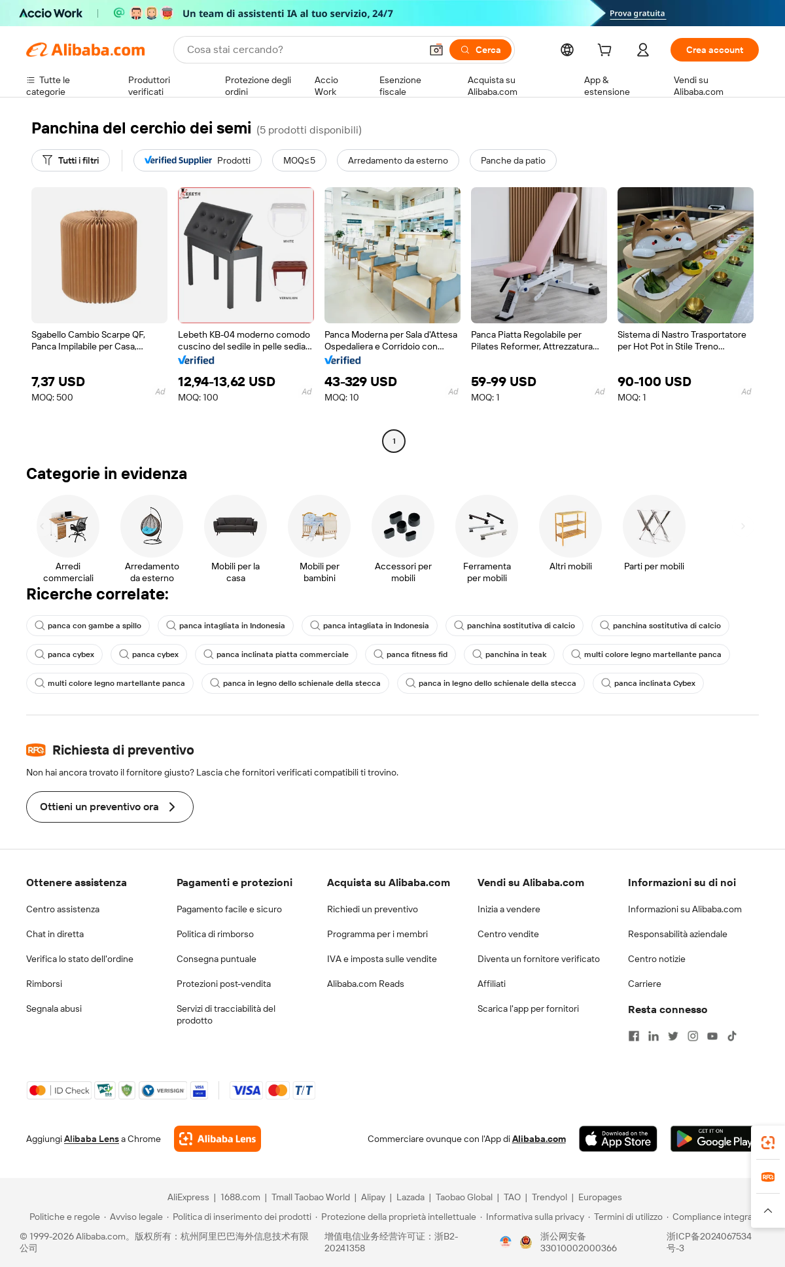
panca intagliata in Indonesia (225, 625)
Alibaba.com (539, 1138)
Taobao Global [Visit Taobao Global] (464, 1197)
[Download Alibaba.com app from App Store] (618, 1139)
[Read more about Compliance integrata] (713, 1216)
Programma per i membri (377, 934)
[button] (436, 50)
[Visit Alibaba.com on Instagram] (693, 1036)
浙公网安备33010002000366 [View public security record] (578, 1242)
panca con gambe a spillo (88, 625)
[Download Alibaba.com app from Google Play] (715, 1139)
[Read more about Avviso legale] (133, 1216)
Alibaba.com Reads (365, 983)
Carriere (644, 983)
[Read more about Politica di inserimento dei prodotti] (239, 1216)
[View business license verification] (506, 1242)
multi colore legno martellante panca (646, 654)
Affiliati (492, 983)
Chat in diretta (55, 934)
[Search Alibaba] (302, 50)
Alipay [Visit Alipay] (373, 1197)
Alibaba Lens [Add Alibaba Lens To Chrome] (91, 1138)
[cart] (607, 51)
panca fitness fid (410, 654)
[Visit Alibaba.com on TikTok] (732, 1036)
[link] (768, 1143)
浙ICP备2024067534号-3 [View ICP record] (709, 1242)
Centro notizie (657, 959)
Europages (600, 1197)
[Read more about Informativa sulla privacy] (532, 1216)
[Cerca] (480, 49)
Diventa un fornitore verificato (539, 959)
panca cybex (64, 654)
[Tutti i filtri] (70, 160)
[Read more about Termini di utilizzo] (625, 1216)
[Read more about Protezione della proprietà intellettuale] (395, 1216)
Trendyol (549, 1197)
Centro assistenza (62, 909)
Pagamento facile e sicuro (229, 909)
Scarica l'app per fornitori (528, 1008)
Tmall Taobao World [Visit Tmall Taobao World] (310, 1197)
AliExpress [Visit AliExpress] (188, 1197)
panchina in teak (509, 654)
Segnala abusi (54, 1008)
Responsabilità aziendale (677, 934)
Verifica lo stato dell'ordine (79, 959)
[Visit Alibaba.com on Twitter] (673, 1036)
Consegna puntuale (216, 959)
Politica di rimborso (215, 934)
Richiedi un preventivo (372, 909)
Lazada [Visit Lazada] (410, 1197)
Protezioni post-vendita (224, 983)
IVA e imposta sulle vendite (382, 959)
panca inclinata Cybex (648, 683)
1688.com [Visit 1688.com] (240, 1197)
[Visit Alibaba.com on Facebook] (634, 1036)
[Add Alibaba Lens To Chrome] (217, 1139)
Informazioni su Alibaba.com (685, 909)
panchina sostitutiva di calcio (514, 625)
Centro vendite (508, 934)
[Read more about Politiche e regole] (63, 1216)
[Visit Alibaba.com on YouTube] (712, 1036)
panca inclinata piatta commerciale (276, 654)
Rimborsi (44, 983)
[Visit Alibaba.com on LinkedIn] (653, 1036)
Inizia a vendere (509, 909)
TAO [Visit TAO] (512, 1197)
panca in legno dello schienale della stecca (295, 683)
